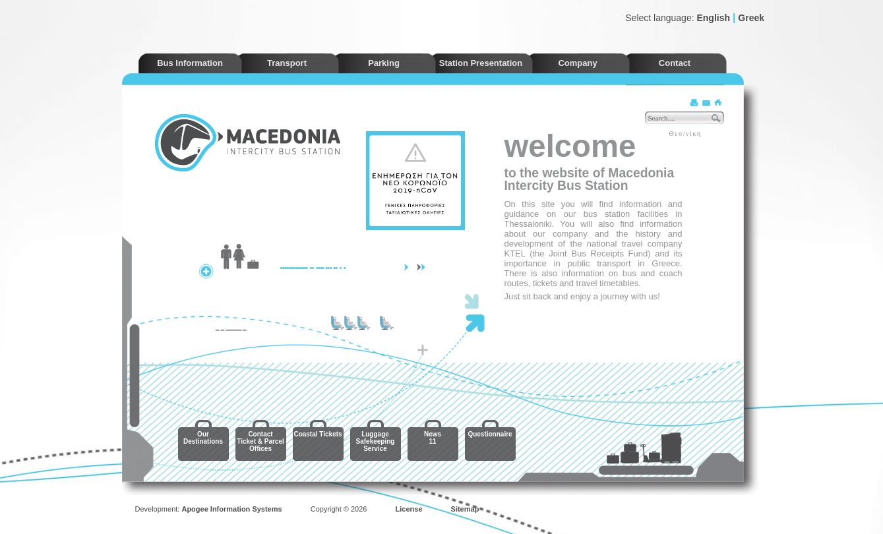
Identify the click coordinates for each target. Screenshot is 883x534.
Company (577, 63)
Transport (287, 63)
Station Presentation (480, 63)
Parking (384, 63)
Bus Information (190, 63)
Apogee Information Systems (231, 509)
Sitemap (465, 509)
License (409, 509)
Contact (674, 63)
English (713, 18)
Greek (751, 18)
